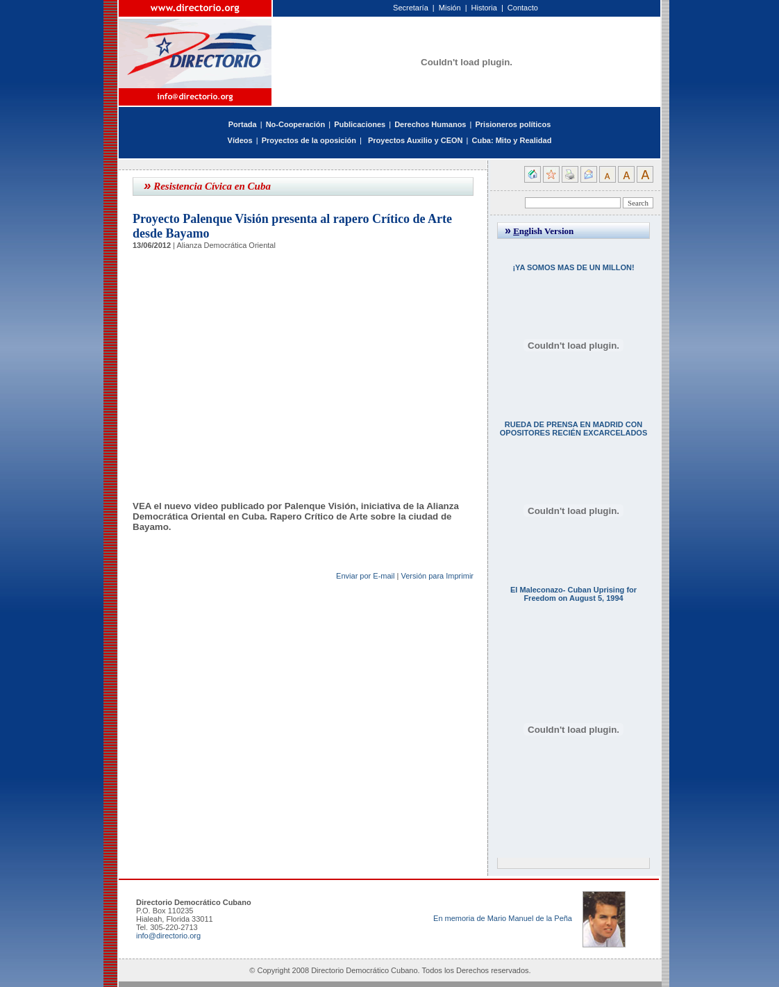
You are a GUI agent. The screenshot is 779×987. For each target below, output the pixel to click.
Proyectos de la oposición (309, 140)
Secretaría (410, 7)
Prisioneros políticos (513, 124)
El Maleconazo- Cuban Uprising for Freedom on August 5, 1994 (573, 594)
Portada (242, 124)
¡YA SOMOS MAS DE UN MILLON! (573, 267)
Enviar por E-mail (365, 576)
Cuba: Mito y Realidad (511, 140)
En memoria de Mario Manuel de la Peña (502, 918)
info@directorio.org (168, 935)
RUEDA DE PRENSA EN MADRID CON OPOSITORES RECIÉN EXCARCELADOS (574, 428)
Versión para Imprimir (437, 576)
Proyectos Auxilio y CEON (415, 140)
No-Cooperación (296, 124)
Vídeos (240, 140)
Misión (450, 7)
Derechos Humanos (430, 124)
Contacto (523, 7)
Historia (484, 7)
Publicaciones (359, 124)
